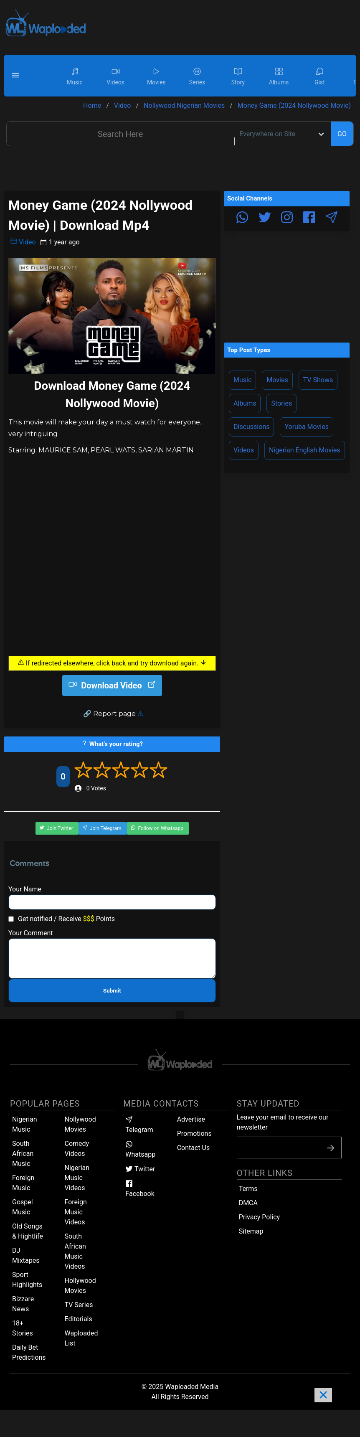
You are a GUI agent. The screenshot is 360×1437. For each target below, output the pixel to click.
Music (242, 380)
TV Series (79, 1305)
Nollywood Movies (80, 1124)
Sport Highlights (27, 1280)
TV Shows (318, 380)
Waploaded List (81, 1338)
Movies (277, 380)
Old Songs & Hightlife (27, 1231)
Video (23, 242)
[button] (16, 75)
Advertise (191, 1119)
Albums (244, 403)
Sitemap (251, 1231)
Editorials (78, 1319)
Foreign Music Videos (76, 1212)
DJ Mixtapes (25, 1255)
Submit (112, 991)
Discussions (251, 427)
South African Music (22, 1154)
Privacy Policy (259, 1217)
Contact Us (193, 1148)
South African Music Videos (75, 1251)
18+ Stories (22, 1328)
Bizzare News (23, 1304)
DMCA (248, 1203)
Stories (281, 403)
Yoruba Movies (306, 427)
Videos (243, 450)
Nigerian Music (24, 1124)
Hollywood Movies (80, 1286)
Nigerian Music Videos (77, 1178)
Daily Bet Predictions (29, 1352)
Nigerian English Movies (304, 450)
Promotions (194, 1133)
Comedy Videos (77, 1149)
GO (342, 134)
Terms (248, 1189)
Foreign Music (23, 1183)
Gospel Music (22, 1207)
